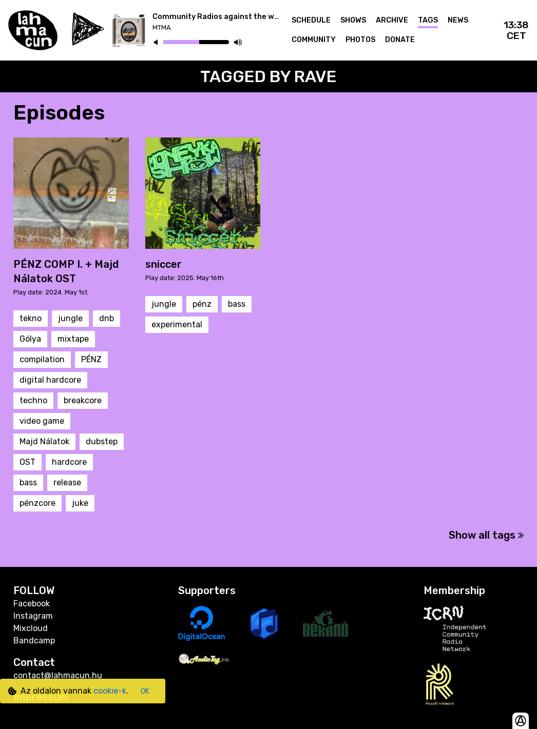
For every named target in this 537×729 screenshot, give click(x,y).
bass (28, 482)
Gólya (30, 339)
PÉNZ (91, 359)
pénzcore (37, 503)
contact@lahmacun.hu (57, 675)
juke (80, 503)
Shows (353, 20)
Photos (360, 39)
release (67, 482)
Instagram (33, 616)
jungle (70, 318)
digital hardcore (50, 380)
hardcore (69, 462)
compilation (42, 359)
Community (314, 39)
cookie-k (109, 691)
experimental (176, 324)
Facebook (31, 603)
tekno (31, 318)
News (458, 20)
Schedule (311, 20)
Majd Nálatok (44, 441)
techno (33, 400)
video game (42, 421)
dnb (106, 318)
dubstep (102, 441)
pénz (202, 304)
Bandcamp (34, 640)
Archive (392, 20)
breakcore (83, 400)
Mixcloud (30, 628)
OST (27, 462)
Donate (400, 39)
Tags (428, 20)
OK (145, 691)
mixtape (73, 339)
